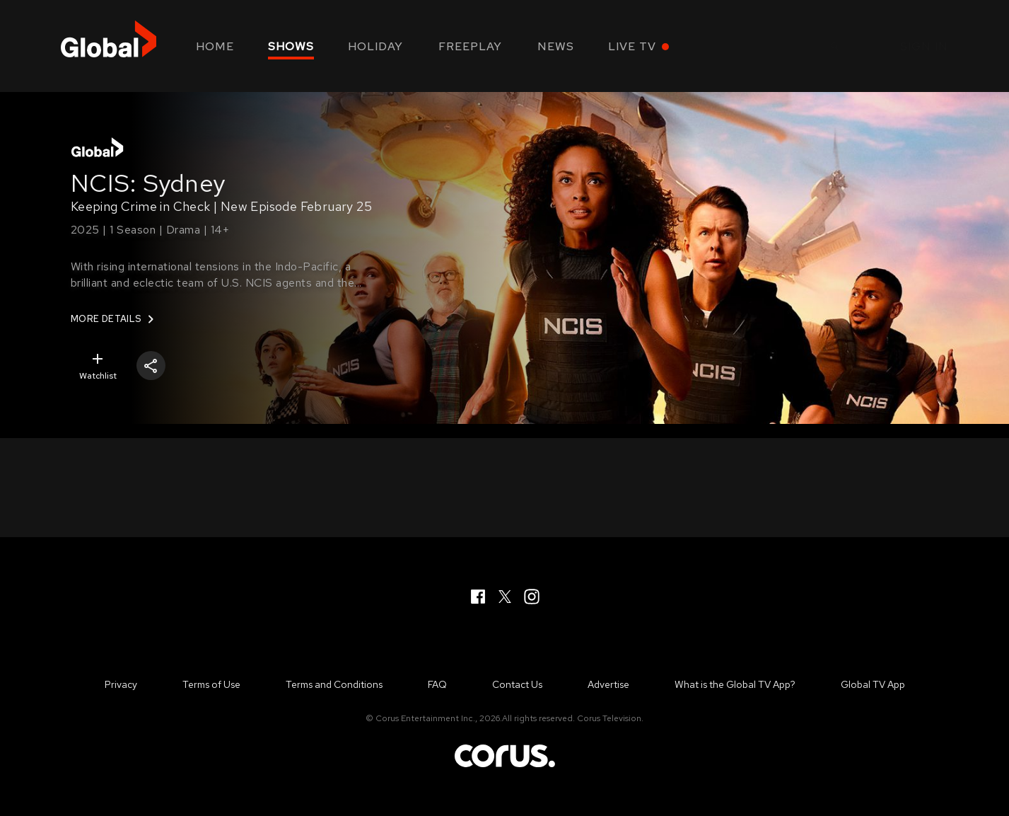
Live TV (632, 46)
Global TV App (873, 684)
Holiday (375, 46)
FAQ (437, 684)
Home (215, 46)
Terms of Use (211, 684)
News (555, 46)
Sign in (924, 46)
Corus (505, 756)
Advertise (608, 684)
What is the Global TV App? (735, 684)
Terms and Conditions (334, 684)
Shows (291, 46)
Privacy (121, 684)
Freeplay (470, 46)
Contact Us (517, 684)
